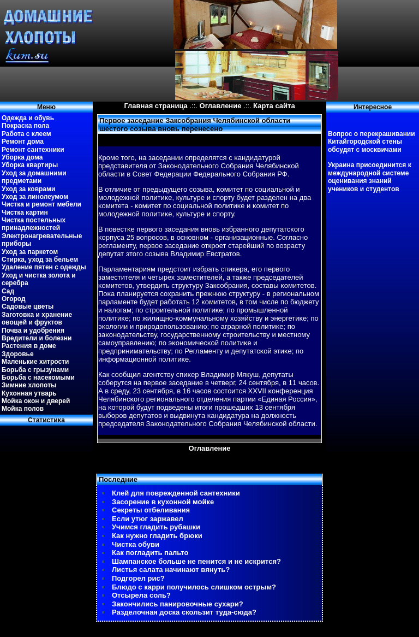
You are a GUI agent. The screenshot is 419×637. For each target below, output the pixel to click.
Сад (8, 291)
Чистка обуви (135, 544)
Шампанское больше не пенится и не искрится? (196, 561)
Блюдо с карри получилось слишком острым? (194, 587)
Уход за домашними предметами (34, 177)
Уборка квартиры (30, 165)
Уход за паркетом (30, 252)
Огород (14, 299)
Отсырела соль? (141, 595)
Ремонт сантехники (33, 150)
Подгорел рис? (138, 578)
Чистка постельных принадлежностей (33, 224)
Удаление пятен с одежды (44, 267)
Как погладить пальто (150, 552)
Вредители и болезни (36, 338)
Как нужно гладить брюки (157, 536)
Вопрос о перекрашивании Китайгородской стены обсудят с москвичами (371, 142)
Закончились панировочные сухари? (177, 604)
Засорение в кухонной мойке (163, 502)
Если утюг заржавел (147, 519)
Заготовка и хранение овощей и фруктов (37, 318)
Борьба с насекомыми (38, 377)
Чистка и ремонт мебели (41, 204)
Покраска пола (25, 125)
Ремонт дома (23, 141)
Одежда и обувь (28, 118)
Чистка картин (25, 212)
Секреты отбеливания (151, 510)
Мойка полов (23, 408)
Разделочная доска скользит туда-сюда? (184, 612)
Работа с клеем (26, 134)
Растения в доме (29, 346)
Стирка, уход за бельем (40, 259)
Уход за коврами (28, 189)
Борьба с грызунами (35, 370)
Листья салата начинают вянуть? (171, 569)
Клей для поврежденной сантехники (176, 493)
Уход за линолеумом (35, 196)
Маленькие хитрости (35, 361)
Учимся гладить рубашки (156, 527)
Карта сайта (274, 106)
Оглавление (221, 106)
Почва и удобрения (33, 330)
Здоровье (18, 354)
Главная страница (155, 106)
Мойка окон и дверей (36, 401)
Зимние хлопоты (29, 385)
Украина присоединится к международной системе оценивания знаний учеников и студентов (369, 176)
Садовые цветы (27, 306)
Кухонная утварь (29, 393)
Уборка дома (22, 157)
